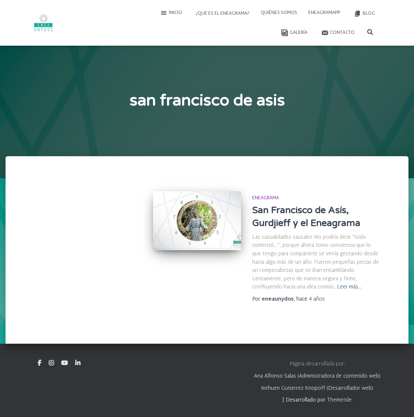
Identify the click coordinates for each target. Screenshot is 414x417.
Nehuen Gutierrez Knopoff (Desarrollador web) (317, 388)
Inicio (171, 13)
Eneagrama (265, 198)
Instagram (51, 363)
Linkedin (78, 363)
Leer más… (349, 287)
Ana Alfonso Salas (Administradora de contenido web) (317, 376)
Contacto (337, 33)
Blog (364, 14)
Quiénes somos (279, 13)
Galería (293, 33)
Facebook (39, 363)
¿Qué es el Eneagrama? (222, 14)
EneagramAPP (324, 13)
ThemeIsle (339, 400)
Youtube (65, 363)
